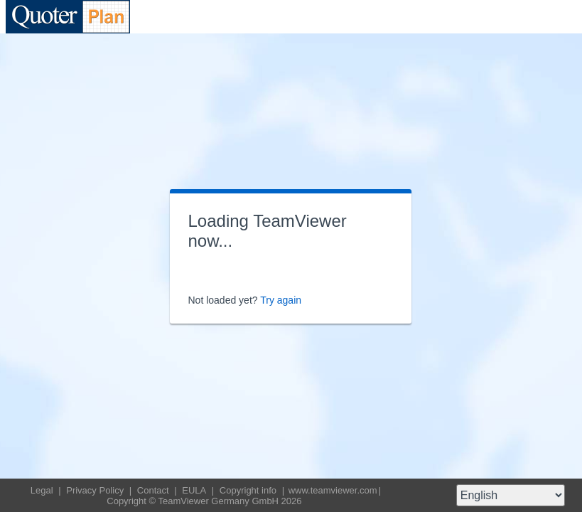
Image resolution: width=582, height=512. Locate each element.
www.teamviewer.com (333, 490)
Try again (280, 300)
